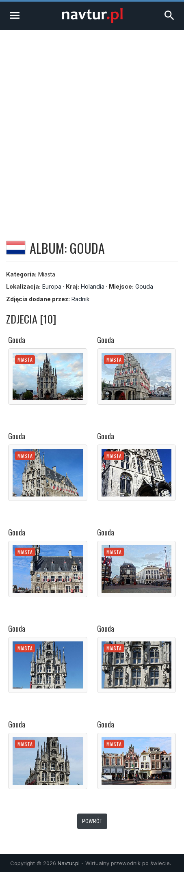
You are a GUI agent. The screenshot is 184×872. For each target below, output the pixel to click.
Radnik (80, 299)
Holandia (92, 286)
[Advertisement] (92, 126)
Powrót (92, 821)
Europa (51, 286)
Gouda (144, 286)
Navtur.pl (69, 863)
